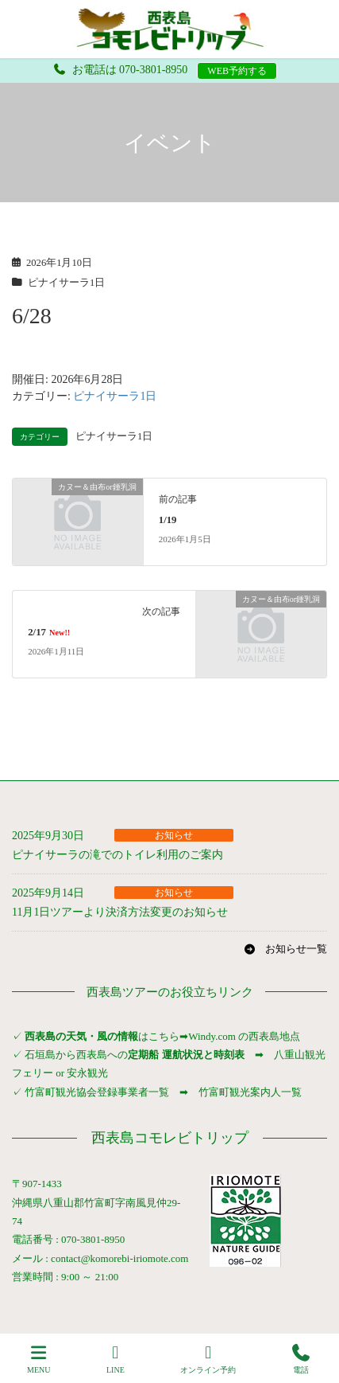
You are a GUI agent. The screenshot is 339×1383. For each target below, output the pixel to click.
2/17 (49, 632)
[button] (285, 949)
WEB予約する (237, 70)
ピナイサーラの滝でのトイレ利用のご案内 (117, 855)
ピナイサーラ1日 (66, 282)
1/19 (168, 519)
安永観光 (86, 1073)
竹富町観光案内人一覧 (250, 1092)
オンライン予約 (208, 1359)
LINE (116, 1359)
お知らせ (174, 835)
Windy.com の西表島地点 (244, 1036)
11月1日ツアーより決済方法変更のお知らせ (120, 912)
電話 (301, 1359)
